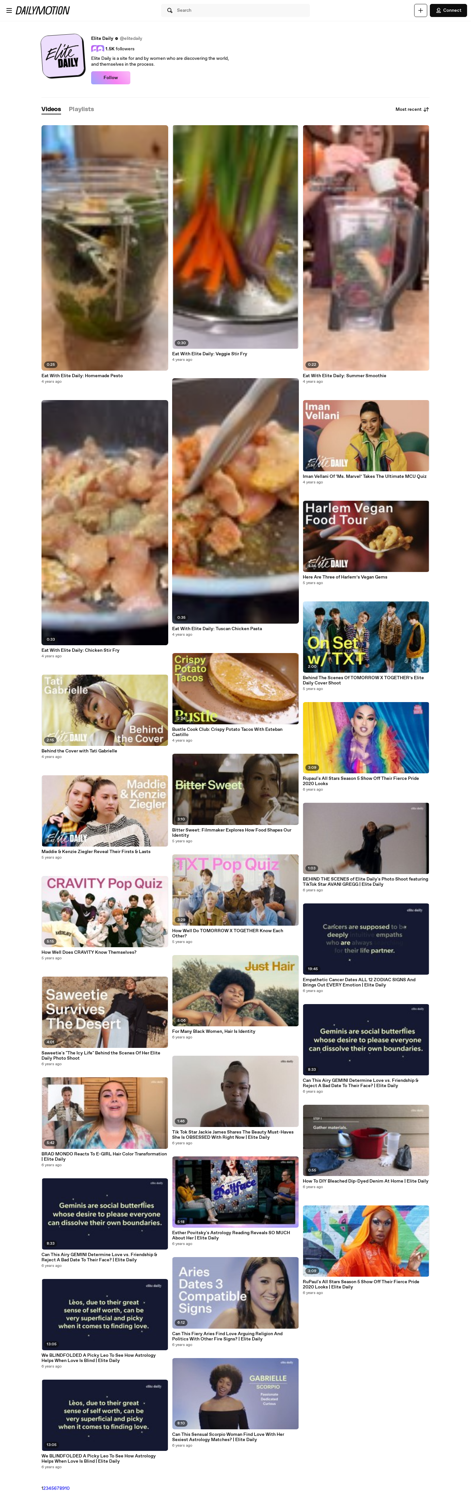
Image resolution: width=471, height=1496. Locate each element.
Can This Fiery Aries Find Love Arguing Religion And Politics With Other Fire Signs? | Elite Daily (227, 1336)
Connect (448, 10)
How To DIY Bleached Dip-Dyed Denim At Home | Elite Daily (366, 1181)
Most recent (413, 109)
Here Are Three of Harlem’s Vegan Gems (345, 577)
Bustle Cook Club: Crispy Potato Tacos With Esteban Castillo (227, 732)
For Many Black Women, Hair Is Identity (213, 1031)
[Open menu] (9, 10)
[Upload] (420, 10)
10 (67, 1488)
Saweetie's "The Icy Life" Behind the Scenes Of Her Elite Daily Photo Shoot (100, 1056)
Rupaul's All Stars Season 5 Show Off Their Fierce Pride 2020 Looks (361, 781)
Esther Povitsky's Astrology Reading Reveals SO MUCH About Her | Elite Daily (231, 1235)
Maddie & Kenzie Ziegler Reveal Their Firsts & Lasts (96, 851)
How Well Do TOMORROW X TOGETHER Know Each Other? (227, 933)
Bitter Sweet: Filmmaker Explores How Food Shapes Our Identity (231, 833)
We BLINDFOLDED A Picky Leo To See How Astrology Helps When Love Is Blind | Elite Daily (98, 1358)
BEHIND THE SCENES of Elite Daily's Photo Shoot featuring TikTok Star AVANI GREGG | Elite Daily (365, 882)
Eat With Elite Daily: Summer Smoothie (344, 375)
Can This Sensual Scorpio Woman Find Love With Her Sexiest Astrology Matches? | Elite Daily (228, 1437)
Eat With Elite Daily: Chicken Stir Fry (80, 650)
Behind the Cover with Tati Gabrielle (79, 751)
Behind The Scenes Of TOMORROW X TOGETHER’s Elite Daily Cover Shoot (363, 680)
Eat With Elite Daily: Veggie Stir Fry (209, 354)
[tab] (51, 110)
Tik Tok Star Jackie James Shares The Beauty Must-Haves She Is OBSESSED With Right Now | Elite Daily (233, 1135)
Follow (111, 78)
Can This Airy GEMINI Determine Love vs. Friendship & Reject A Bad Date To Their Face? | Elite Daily (99, 1257)
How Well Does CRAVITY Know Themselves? (89, 952)
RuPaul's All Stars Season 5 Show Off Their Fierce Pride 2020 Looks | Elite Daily (361, 1284)
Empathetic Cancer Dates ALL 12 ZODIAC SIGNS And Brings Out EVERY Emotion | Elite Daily (359, 982)
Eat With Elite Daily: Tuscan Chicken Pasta (217, 628)
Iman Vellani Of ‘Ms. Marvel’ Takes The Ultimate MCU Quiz (365, 476)
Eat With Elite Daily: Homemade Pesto (82, 375)
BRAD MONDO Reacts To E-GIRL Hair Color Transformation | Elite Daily (104, 1156)
